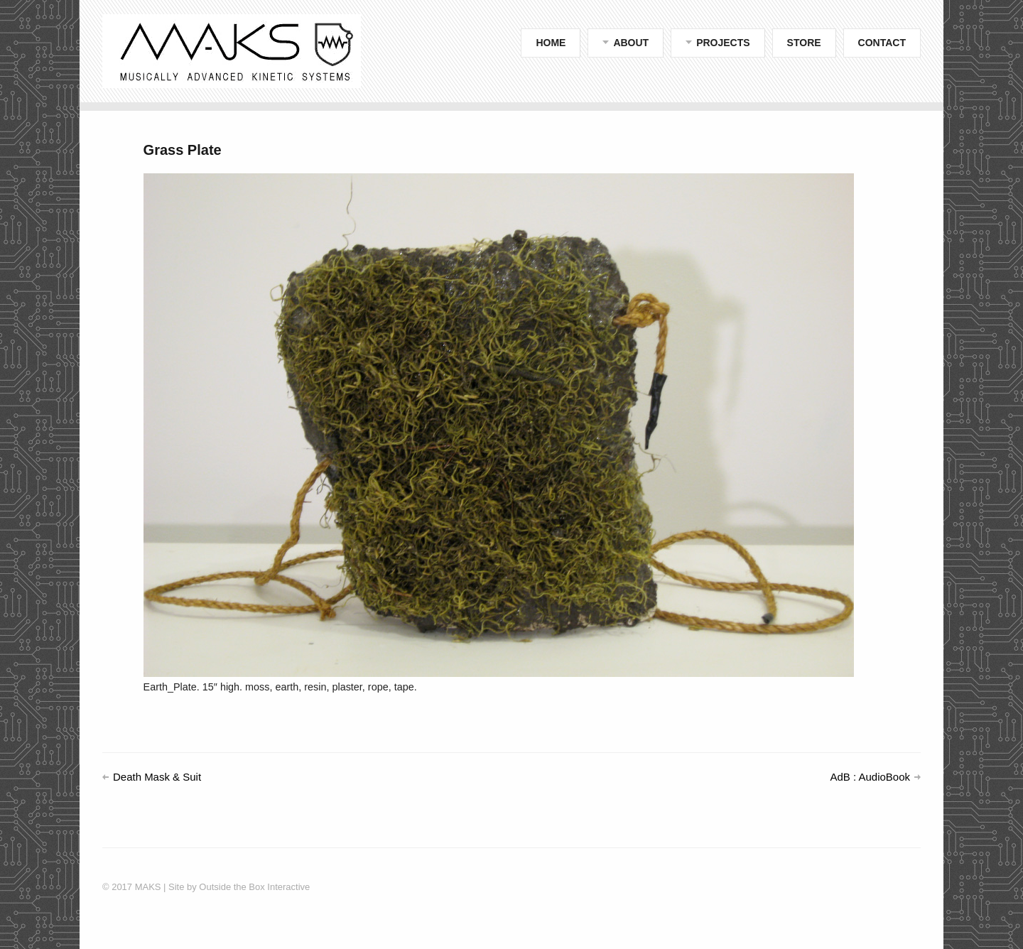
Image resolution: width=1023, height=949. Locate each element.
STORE (804, 42)
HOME (550, 42)
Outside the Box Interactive (253, 887)
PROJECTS (722, 42)
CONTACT (882, 42)
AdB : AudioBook (870, 777)
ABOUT (631, 42)
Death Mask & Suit (157, 777)
